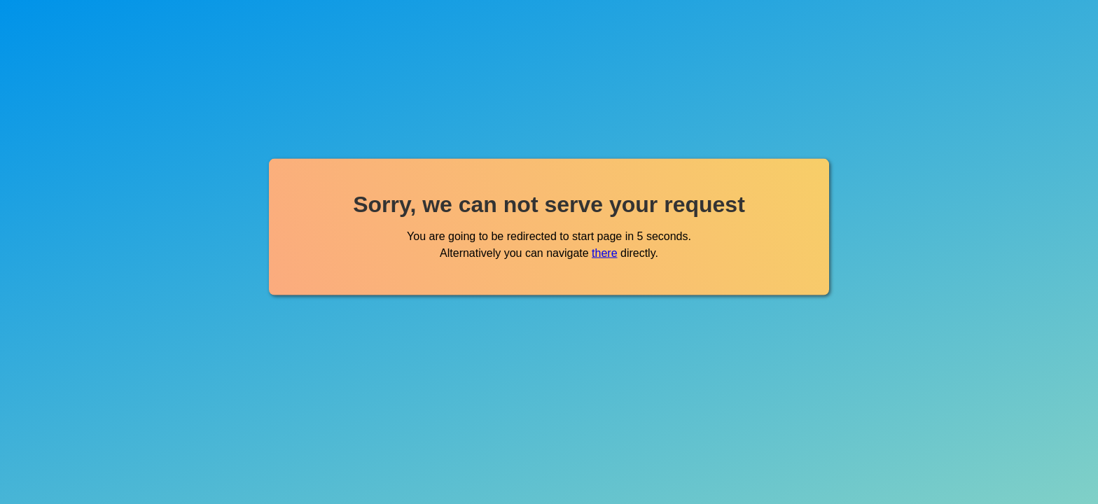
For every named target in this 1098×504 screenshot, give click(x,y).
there (604, 252)
